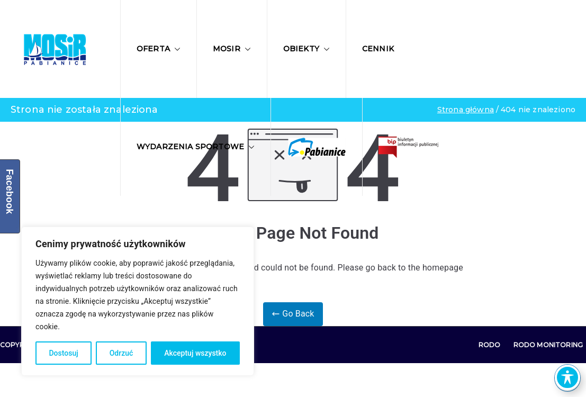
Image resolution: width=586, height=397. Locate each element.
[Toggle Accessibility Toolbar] (567, 377)
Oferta (159, 48)
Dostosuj (63, 353)
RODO (490, 345)
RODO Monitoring (548, 345)
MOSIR (232, 48)
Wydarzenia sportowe (196, 146)
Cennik (378, 48)
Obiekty (306, 48)
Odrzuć (121, 353)
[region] (137, 301)
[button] (175, 49)
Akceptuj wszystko (195, 353)
